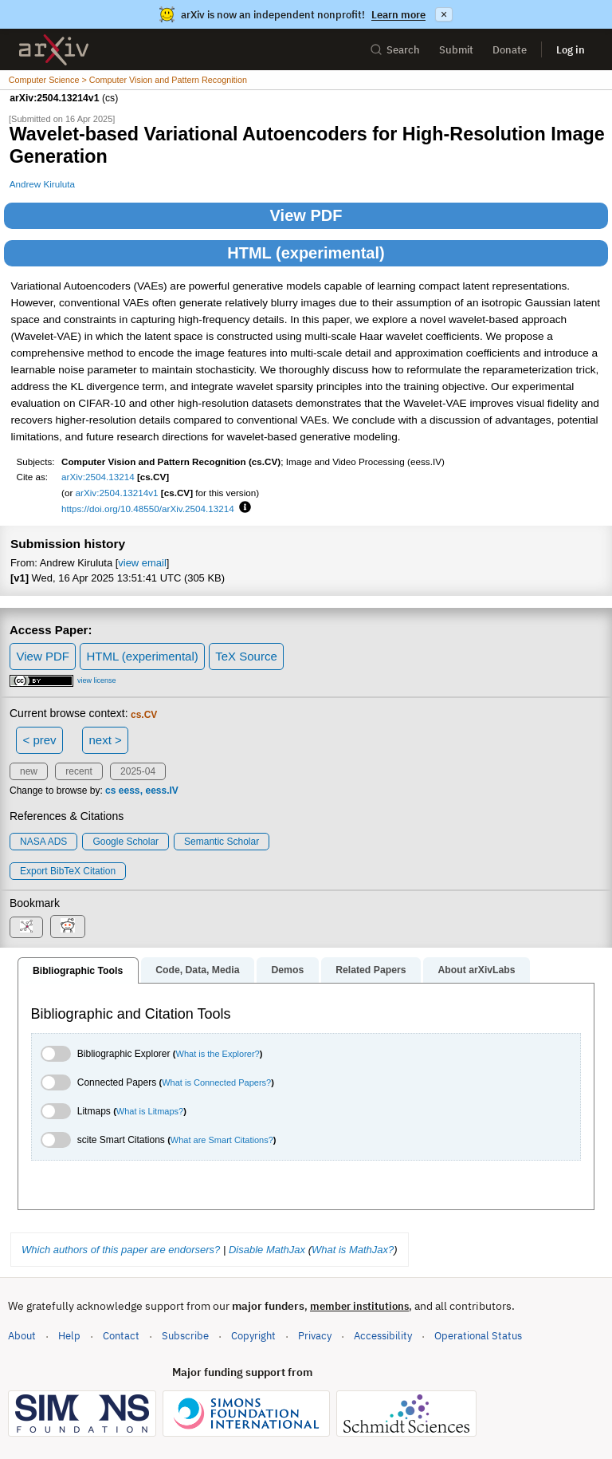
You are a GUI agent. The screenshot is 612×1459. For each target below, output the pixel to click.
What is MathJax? (353, 1250)
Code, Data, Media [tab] (197, 970)
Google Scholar (125, 841)
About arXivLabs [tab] (476, 970)
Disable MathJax (267, 1250)
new (28, 771)
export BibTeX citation (68, 871)
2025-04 (137, 771)
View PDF (306, 215)
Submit (456, 50)
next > (104, 740)
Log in (570, 50)
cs (110, 790)
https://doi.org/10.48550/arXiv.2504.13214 (147, 508)
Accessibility (383, 1336)
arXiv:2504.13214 (98, 476)
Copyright (253, 1336)
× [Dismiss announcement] (444, 14)
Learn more (398, 15)
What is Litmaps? (149, 1111)
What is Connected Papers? (216, 1082)
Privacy (315, 1336)
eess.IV (162, 790)
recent (78, 771)
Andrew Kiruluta (42, 184)
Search (395, 50)
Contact (121, 1336)
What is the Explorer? (218, 1054)
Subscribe (185, 1336)
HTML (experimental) (305, 253)
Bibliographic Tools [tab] (78, 970)
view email (142, 563)
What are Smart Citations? (222, 1140)
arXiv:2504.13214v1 (117, 492)
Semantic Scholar (221, 841)
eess (129, 790)
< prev (40, 740)
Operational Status (478, 1335)
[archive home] (53, 49)
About (22, 1336)
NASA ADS (43, 841)
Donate (509, 50)
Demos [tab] (287, 970)
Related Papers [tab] (370, 970)
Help (69, 1336)
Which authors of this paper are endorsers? (121, 1250)
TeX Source (246, 656)
